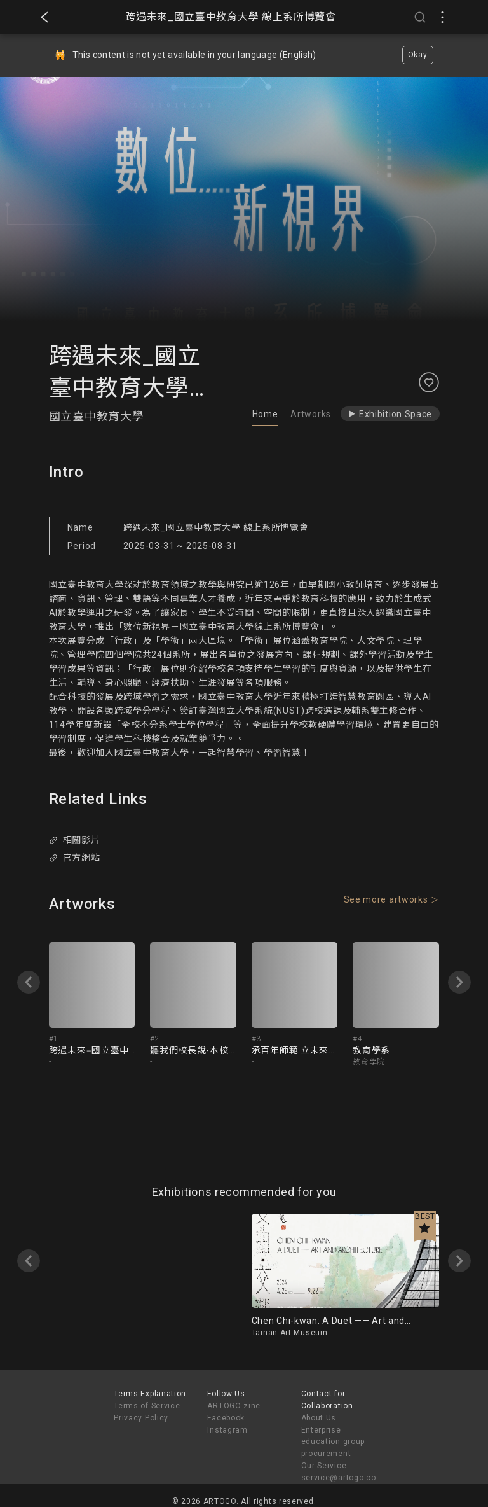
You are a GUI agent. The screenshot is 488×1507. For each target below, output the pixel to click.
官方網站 (74, 857)
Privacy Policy (141, 1417)
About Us (319, 1417)
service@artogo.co (338, 1477)
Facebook (226, 1417)
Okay (418, 54)
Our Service (324, 1465)
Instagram (227, 1430)
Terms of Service (147, 1405)
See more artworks (386, 899)
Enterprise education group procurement (333, 1442)
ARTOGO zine (234, 1405)
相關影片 (74, 840)
